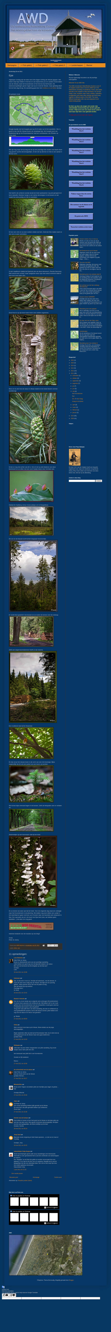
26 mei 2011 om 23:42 (20, 993)
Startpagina (11, 65)
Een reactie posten (17, 1173)
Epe (73, 396)
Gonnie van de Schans (21, 1118)
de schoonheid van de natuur (23, 1069)
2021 (72, 360)
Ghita (15, 1025)
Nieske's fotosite (19, 998)
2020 (72, 363)
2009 (72, 418)
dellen (15, 948)
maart (74, 407)
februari (74, 410)
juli (73, 386)
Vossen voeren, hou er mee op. (89, 239)
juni (73, 388)
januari (74, 412)
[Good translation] (5, 1295)
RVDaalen (17, 1045)
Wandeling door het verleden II (89, 343)
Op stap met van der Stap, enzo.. (89, 320)
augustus (75, 383)
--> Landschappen (75, 65)
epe (19, 948)
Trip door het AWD (85, 262)
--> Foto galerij (26, 65)
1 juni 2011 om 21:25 (20, 1169)
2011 (72, 373)
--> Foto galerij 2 (41, 65)
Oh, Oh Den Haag (77, 399)
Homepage (36, 1177)
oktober (74, 378)
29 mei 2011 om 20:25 (20, 1145)
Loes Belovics (18, 958)
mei (73, 391)
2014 (72, 365)
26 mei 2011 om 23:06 (20, 972)
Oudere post (58, 1177)
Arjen (15, 1101)
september (75, 381)
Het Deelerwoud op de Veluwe (88, 250)
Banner (89, 65)
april (73, 404)
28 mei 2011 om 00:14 (20, 1128)
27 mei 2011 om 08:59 (20, 1019)
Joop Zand (17, 1134)
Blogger (71, 1280)
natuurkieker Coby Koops (22, 1151)
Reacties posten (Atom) (25, 1180)
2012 (72, 371)
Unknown (17, 978)
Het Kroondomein (77, 393)
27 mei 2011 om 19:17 (20, 1078)
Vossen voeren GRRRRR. (87, 297)
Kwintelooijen (83, 331)
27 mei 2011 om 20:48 (20, 1095)
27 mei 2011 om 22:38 (20, 1112)
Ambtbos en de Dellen (49, 88)
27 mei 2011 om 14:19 (20, 1039)
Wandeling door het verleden (88, 309)
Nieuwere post (13, 1177)
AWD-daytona (20, 945)
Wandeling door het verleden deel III (90, 274)
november (75, 375)
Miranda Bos (18, 1084)
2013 (72, 368)
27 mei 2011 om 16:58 (20, 1063)
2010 (72, 416)
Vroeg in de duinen (77, 401)
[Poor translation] (12, 1295)
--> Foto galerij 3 (58, 65)
